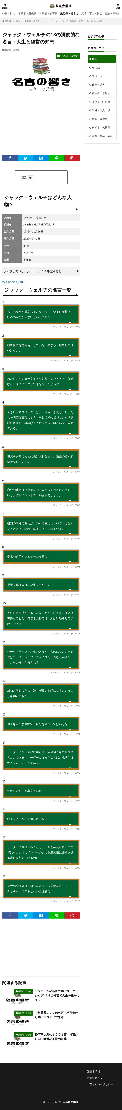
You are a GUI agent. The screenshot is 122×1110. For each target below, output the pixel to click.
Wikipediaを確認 (13, 282)
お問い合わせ (95, 1077)
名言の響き (72, 1102)
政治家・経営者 (69, 13)
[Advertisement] (40, 127)
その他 (96, 67)
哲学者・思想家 (27, 13)
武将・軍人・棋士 (91, 13)
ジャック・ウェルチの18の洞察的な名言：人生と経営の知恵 (73, 21)
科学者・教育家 (48, 13)
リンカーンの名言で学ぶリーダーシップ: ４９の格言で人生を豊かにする (57, 995)
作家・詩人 (8, 13)
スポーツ (97, 76)
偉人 (18, 21)
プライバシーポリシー (100, 1084)
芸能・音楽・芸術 (102, 136)
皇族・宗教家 (112, 13)
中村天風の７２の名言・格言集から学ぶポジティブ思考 (56, 1015)
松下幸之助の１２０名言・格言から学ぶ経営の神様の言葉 (56, 1037)
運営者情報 (93, 1071)
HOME (8, 21)
